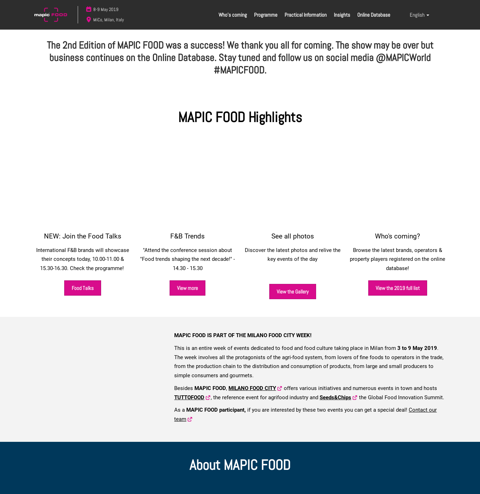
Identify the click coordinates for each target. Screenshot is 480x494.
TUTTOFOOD (189, 397)
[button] (82, 288)
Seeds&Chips (335, 397)
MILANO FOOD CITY (252, 388)
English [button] (419, 14)
